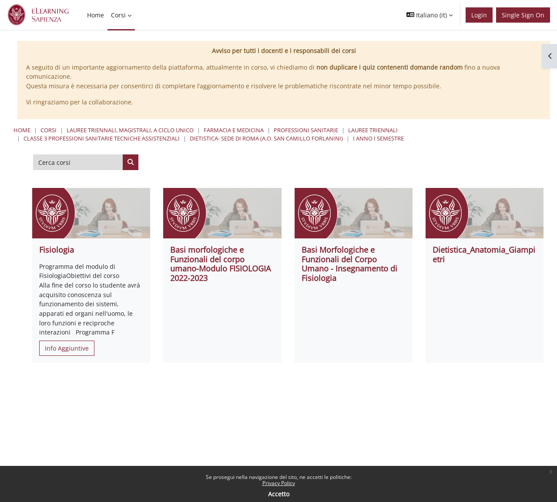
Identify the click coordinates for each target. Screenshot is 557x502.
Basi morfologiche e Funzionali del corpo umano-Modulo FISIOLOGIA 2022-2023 (220, 263)
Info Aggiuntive (67, 348)
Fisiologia (56, 249)
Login (479, 15)
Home (21, 130)
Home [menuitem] (95, 15)
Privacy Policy (278, 483)
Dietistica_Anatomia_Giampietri (484, 254)
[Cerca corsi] (78, 162)
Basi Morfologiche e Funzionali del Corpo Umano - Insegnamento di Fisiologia (349, 263)
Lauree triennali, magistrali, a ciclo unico (130, 130)
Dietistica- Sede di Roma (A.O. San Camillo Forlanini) (266, 138)
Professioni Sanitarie (306, 130)
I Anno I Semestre (378, 138)
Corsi (48, 130)
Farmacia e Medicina (234, 130)
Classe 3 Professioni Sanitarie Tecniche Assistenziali (101, 138)
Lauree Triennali (373, 130)
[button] (429, 15)
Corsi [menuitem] (118, 15)
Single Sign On (523, 15)
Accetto (278, 494)
